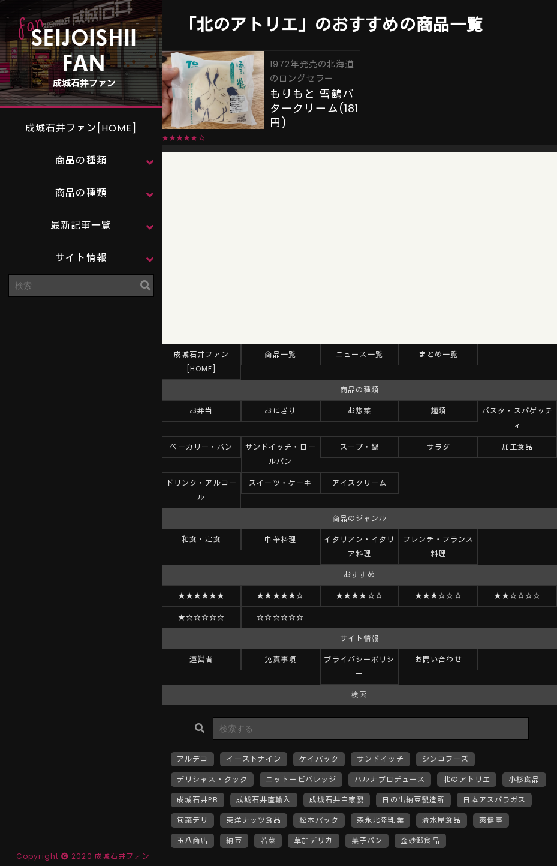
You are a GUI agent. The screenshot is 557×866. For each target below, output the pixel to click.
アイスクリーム (359, 483)
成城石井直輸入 (263, 800)
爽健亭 (490, 820)
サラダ (438, 447)
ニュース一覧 (359, 354)
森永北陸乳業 (380, 820)
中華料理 (280, 539)
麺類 (438, 411)
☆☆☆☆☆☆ (280, 617)
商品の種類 (81, 160)
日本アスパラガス (494, 800)
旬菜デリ (192, 820)
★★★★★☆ (280, 596)
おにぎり (280, 411)
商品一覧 (280, 354)
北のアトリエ (466, 779)
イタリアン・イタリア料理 (359, 546)
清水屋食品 (442, 820)
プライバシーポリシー (359, 666)
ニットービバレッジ (301, 779)
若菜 (268, 840)
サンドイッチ (380, 759)
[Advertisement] (81, 381)
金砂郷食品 (420, 840)
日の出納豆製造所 (413, 800)
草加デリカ (313, 840)
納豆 (234, 840)
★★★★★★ (201, 596)
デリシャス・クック (212, 779)
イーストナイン (253, 759)
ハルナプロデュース (389, 779)
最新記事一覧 (81, 225)
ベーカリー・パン (201, 447)
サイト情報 (81, 258)
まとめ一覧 (438, 354)
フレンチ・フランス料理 (438, 546)
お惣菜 (359, 411)
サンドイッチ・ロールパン (280, 454)
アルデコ (192, 759)
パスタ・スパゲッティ (517, 418)
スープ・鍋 (360, 447)
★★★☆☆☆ (438, 596)
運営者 (201, 659)
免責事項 (280, 659)
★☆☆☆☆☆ (201, 617)
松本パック (319, 820)
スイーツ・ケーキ (280, 483)
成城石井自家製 (337, 800)
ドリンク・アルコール (201, 490)
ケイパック (319, 759)
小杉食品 (524, 779)
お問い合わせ (438, 659)
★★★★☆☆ (359, 596)
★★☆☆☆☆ (517, 596)
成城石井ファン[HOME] (81, 128)
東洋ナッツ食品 (253, 820)
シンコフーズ (445, 759)
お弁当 (201, 411)
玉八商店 (192, 840)
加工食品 (517, 447)
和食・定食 (201, 539)
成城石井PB (197, 800)
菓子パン (367, 840)
